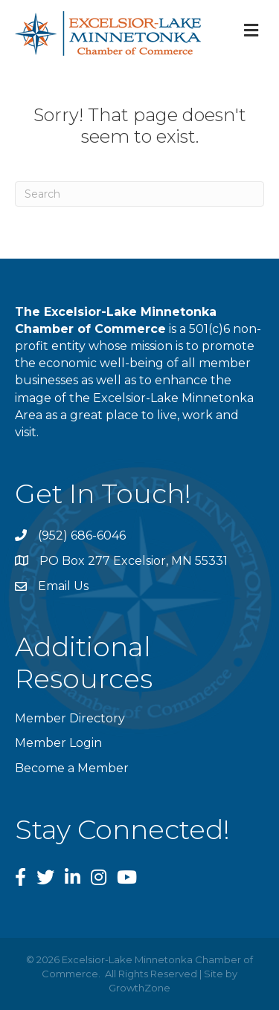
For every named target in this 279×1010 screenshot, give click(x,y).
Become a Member (72, 768)
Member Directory (70, 718)
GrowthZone (139, 988)
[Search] (139, 194)
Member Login (58, 743)
